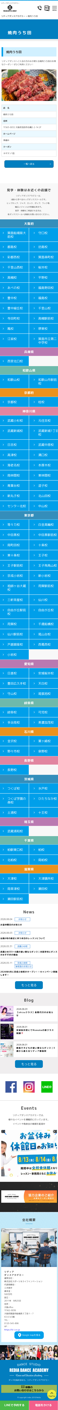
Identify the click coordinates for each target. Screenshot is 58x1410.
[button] (3, 1131)
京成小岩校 (22, 963)
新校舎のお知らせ (24, 966)
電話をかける (43, 1405)
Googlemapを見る (31, 1335)
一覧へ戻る (29, 163)
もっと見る (29, 985)
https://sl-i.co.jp (12, 1329)
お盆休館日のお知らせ (11, 924)
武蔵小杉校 (22, 946)
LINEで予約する (14, 1405)
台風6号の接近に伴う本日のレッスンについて (22, 938)
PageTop (52, 1396)
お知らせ (22, 919)
